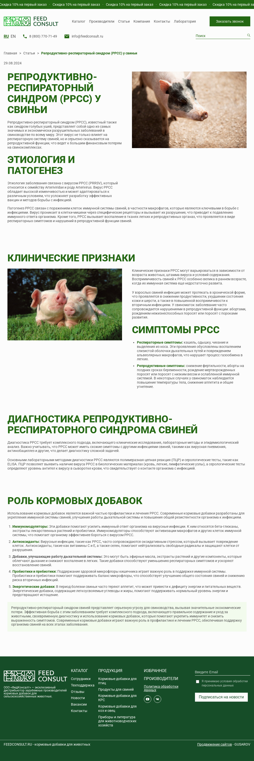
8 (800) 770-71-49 (43, 36)
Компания (141, 21)
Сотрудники (81, 679)
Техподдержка (83, 685)
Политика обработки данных (161, 688)
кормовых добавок (49, 513)
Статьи (124, 21)
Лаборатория (185, 21)
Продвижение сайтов (214, 744)
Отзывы (77, 692)
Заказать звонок (230, 21)
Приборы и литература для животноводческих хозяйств (117, 721)
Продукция (110, 670)
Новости (78, 698)
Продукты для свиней (116, 689)
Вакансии (79, 704)
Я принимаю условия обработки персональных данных (225, 683)
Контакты (162, 21)
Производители (101, 21)
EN (13, 37)
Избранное (155, 670)
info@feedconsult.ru (87, 36)
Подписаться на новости (221, 697)
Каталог (78, 21)
